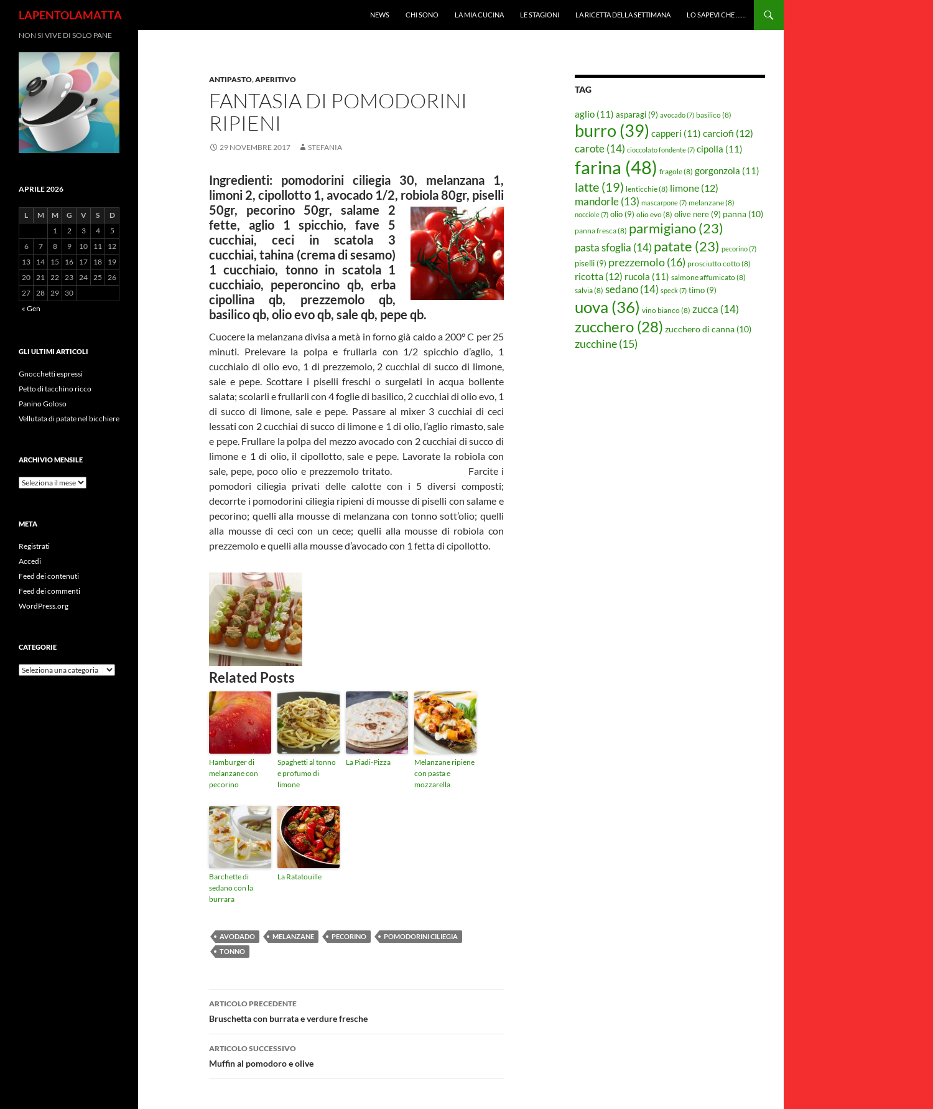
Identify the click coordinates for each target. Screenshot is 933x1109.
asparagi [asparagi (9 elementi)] (637, 114)
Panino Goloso (43, 403)
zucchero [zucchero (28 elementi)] (619, 326)
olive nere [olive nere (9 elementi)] (697, 214)
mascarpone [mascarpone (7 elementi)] (664, 203)
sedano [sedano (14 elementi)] (632, 289)
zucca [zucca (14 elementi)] (715, 309)
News (379, 15)
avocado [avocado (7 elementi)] (677, 115)
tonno (232, 951)
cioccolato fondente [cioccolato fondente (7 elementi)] (661, 150)
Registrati (34, 546)
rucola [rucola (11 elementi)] (646, 276)
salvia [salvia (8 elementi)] (589, 290)
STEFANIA (325, 147)
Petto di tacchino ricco (55, 388)
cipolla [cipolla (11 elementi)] (720, 148)
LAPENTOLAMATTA (70, 15)
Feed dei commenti (49, 591)
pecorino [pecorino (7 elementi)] (739, 249)
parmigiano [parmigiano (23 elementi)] (676, 228)
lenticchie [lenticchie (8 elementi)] (647, 189)
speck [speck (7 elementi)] (674, 290)
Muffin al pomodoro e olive (356, 1055)
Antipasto (230, 79)
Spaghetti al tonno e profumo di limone (306, 773)
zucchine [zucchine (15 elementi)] (606, 343)
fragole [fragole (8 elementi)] (676, 171)
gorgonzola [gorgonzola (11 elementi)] (727, 170)
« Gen (31, 308)
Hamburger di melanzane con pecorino (233, 773)
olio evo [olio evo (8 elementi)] (654, 214)
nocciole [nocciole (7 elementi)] (591, 214)
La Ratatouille (299, 876)
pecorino (349, 936)
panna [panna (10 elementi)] (743, 213)
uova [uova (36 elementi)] (607, 307)
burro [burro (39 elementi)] (612, 130)
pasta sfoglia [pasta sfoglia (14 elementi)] (613, 247)
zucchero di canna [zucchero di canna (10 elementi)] (708, 329)
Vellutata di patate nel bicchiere (69, 418)
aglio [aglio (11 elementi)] (594, 113)
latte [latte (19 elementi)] (599, 186)
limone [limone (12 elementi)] (694, 188)
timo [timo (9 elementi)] (703, 290)
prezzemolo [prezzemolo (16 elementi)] (646, 262)
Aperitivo (275, 79)
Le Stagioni (539, 15)
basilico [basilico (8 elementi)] (713, 114)
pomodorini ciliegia (421, 936)
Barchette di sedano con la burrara (231, 888)
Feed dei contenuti (49, 576)
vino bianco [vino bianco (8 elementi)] (666, 310)
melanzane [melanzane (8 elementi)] (712, 202)
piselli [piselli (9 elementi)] (590, 263)
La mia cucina (479, 15)
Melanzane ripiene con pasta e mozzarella (444, 773)
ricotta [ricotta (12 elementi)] (599, 276)
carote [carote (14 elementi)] (600, 148)
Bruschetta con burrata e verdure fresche (356, 1010)
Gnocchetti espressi (51, 373)
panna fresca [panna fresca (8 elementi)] (601, 230)
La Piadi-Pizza (368, 762)
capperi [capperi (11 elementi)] (676, 133)
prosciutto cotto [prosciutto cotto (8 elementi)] (719, 263)
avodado (237, 936)
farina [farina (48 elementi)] (616, 167)
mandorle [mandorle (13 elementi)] (607, 201)
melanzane (293, 936)
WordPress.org (43, 606)
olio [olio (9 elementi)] (622, 214)
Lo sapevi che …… (716, 15)
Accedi (30, 561)
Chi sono (422, 15)
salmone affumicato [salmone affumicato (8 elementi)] (708, 277)
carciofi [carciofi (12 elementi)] (728, 133)
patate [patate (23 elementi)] (687, 246)
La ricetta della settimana (623, 15)
